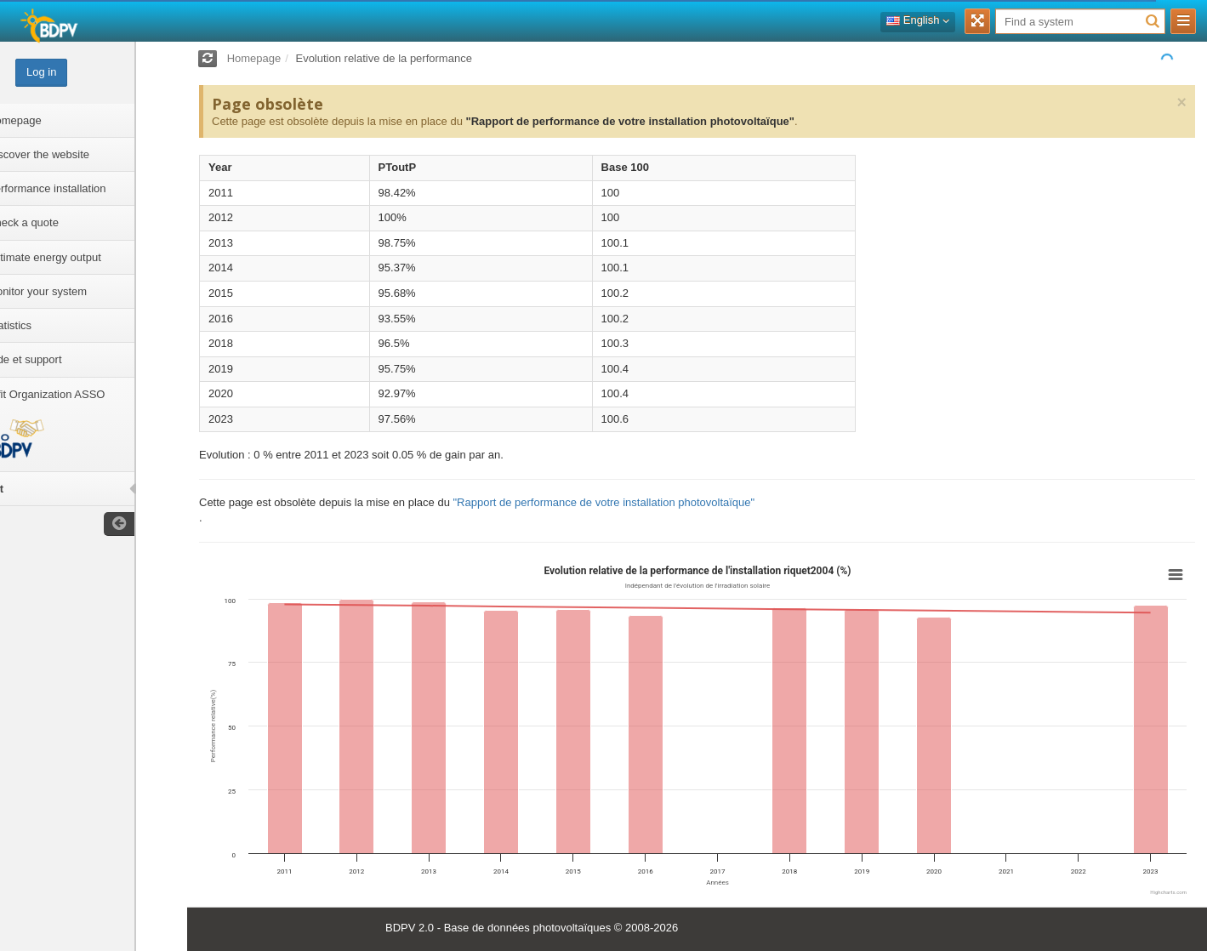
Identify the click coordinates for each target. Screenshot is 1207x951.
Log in (92, 71)
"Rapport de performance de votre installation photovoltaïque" (629, 121)
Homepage (254, 58)
